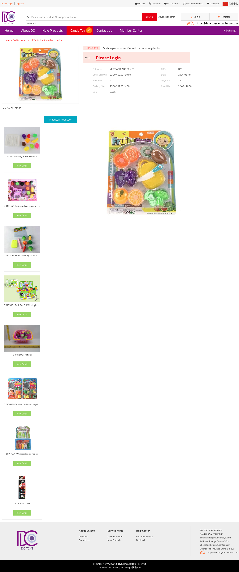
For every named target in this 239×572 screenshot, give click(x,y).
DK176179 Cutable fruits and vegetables (22, 404)
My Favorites (172, 3)
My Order (155, 3)
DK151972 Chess (22, 503)
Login (195, 17)
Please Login (7, 3)
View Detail (22, 165)
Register (20, 3)
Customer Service (193, 3)
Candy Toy (31, 23)
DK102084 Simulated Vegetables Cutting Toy (22, 255)
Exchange (229, 30)
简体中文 (230, 3)
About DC (28, 30)
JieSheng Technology (122, 567)
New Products (52, 30)
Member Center (131, 30)
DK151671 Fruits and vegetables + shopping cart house (22, 206)
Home (9, 30)
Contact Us (104, 30)
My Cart (140, 3)
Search (149, 17)
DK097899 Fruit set (21, 354)
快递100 (136, 567)
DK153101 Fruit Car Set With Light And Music (22, 305)
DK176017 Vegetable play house (22, 454)
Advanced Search (167, 17)
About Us (83, 536)
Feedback (213, 3)
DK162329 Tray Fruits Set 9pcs (22, 156)
